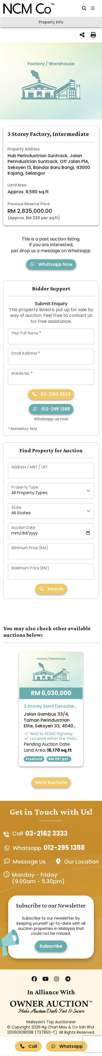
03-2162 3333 (51, 394)
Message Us (29, 861)
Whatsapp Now (51, 264)
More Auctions (51, 782)
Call (28, 1046)
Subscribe (50, 946)
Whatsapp (67, 1046)
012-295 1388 (51, 409)
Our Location (81, 861)
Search (51, 589)
